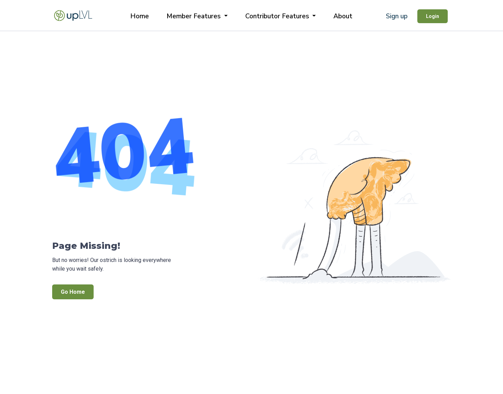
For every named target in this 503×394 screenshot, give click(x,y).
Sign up (397, 16)
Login (432, 16)
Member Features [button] (194, 16)
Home (139, 16)
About (342, 16)
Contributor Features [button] (278, 16)
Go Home (73, 292)
